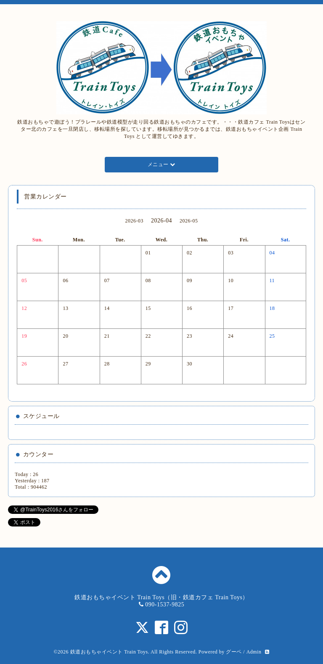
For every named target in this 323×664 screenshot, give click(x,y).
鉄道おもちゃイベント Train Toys (109, 652)
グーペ (234, 652)
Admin (254, 652)
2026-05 (189, 221)
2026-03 (134, 221)
